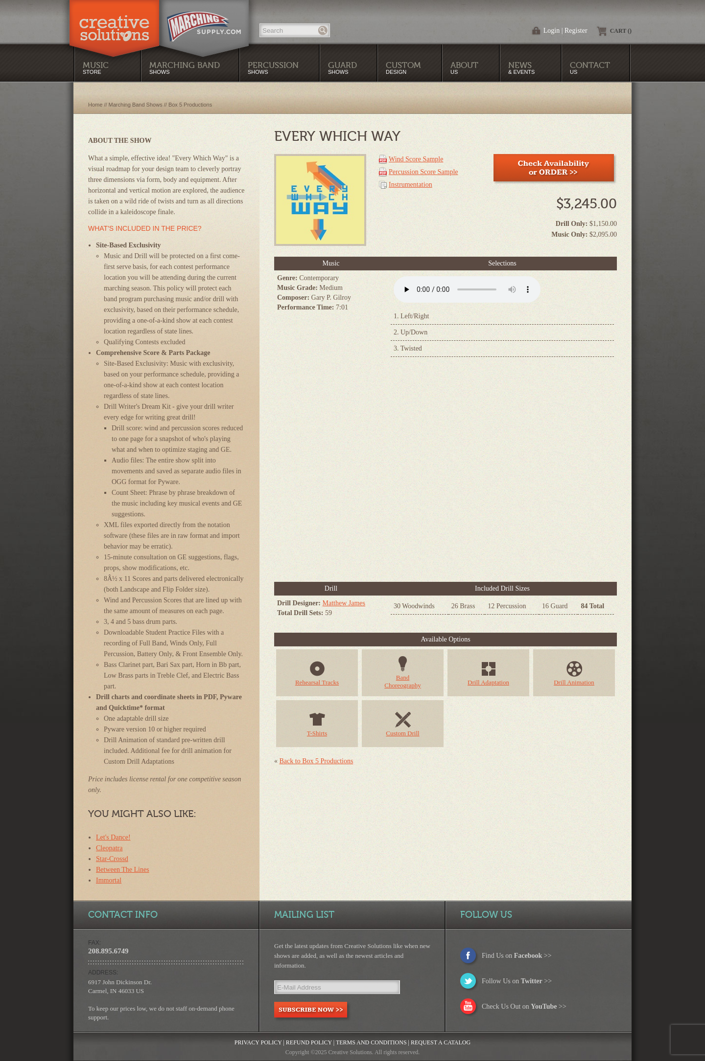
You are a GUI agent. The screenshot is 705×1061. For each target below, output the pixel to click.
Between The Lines (122, 869)
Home (95, 105)
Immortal (108, 880)
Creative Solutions (114, 21)
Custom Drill (402, 733)
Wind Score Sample (416, 159)
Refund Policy (309, 1042)
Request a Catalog (440, 1042)
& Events (521, 68)
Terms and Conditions (371, 1042)
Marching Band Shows (136, 105)
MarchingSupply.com (203, 21)
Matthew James (344, 603)
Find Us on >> (517, 955)
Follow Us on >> (517, 981)
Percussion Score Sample (423, 172)
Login (551, 30)
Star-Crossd (112, 858)
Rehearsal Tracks (317, 682)
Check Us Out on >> (524, 1006)
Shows (273, 68)
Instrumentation (410, 184)
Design (403, 68)
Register (576, 30)
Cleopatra (109, 848)
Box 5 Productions (190, 105)
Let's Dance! (113, 837)
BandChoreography (402, 681)
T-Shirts (317, 733)
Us (464, 68)
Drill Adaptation (488, 682)
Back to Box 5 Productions (316, 761)
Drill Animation (574, 682)
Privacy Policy (258, 1042)
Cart (621, 30)
